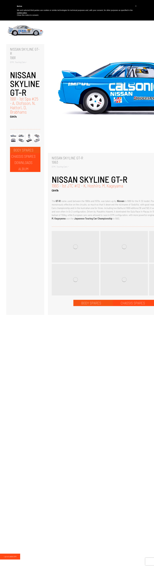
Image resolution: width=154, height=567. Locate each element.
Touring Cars (20, 62)
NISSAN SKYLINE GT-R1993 (67, 160)
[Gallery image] (25, 31)
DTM (12, 62)
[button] (136, 6)
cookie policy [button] (22, 13)
